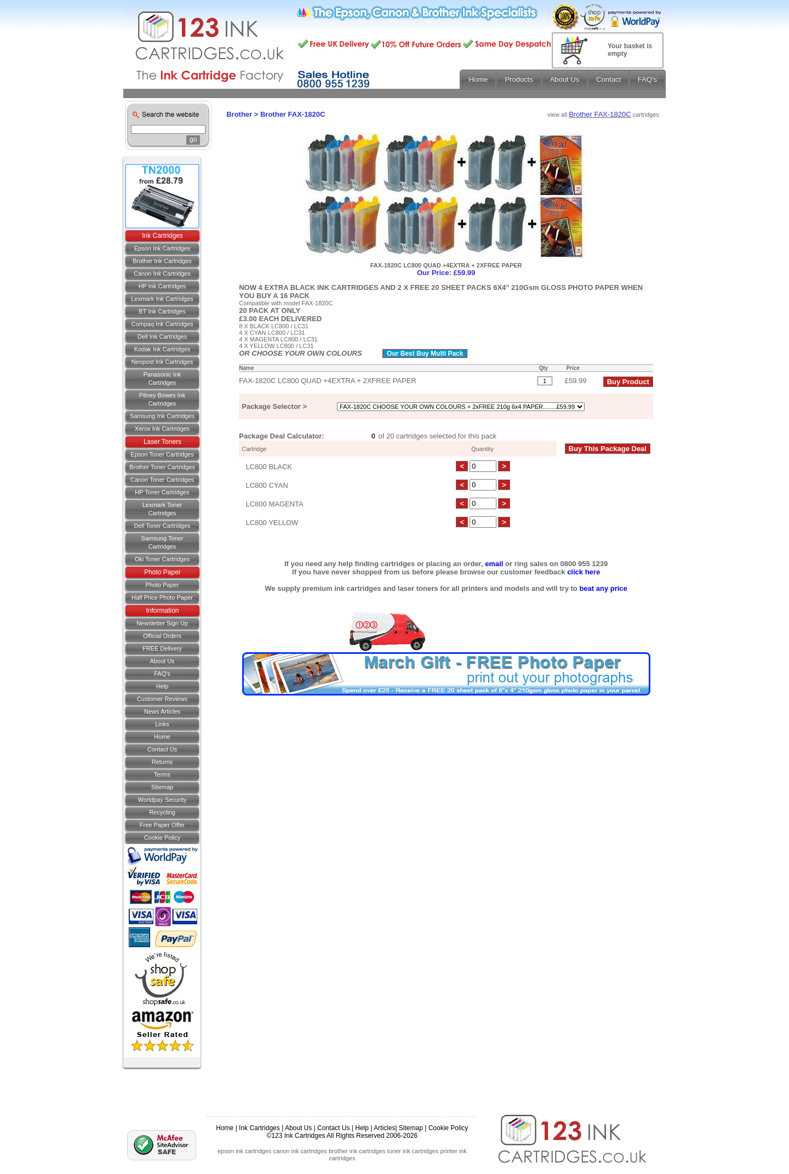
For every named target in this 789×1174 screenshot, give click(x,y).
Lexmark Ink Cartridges (162, 298)
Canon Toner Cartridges (162, 479)
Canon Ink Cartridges (162, 273)
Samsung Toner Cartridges (162, 542)
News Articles (162, 711)
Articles (384, 1128)
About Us (162, 661)
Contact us (162, 749)
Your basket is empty (630, 50)
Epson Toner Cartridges (161, 454)
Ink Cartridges (162, 236)
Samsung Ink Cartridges (162, 416)
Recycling (162, 812)
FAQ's (162, 673)
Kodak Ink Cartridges (162, 349)
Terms (162, 774)
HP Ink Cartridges (162, 286)
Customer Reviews (162, 699)
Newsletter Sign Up (162, 623)
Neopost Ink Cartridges (162, 361)
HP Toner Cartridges (162, 492)
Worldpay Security (162, 799)
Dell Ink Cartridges (162, 336)
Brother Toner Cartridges (162, 467)
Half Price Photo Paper (162, 597)
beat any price (603, 588)
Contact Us (333, 1128)
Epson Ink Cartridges (162, 248)
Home (162, 736)
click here (583, 572)
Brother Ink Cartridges (162, 261)
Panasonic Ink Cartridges (162, 378)
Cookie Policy (162, 837)
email (494, 564)
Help (162, 686)
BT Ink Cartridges (162, 311)
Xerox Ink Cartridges (162, 428)
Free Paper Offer (162, 825)
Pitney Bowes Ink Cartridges (162, 399)
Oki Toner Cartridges (162, 559)
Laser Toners (162, 442)
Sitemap (162, 787)
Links (162, 724)
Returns (162, 762)
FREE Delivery (162, 648)
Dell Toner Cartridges (162, 525)
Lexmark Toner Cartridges (162, 508)
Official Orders (162, 635)
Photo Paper (162, 572)
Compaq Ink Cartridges (162, 324)
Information (162, 610)
